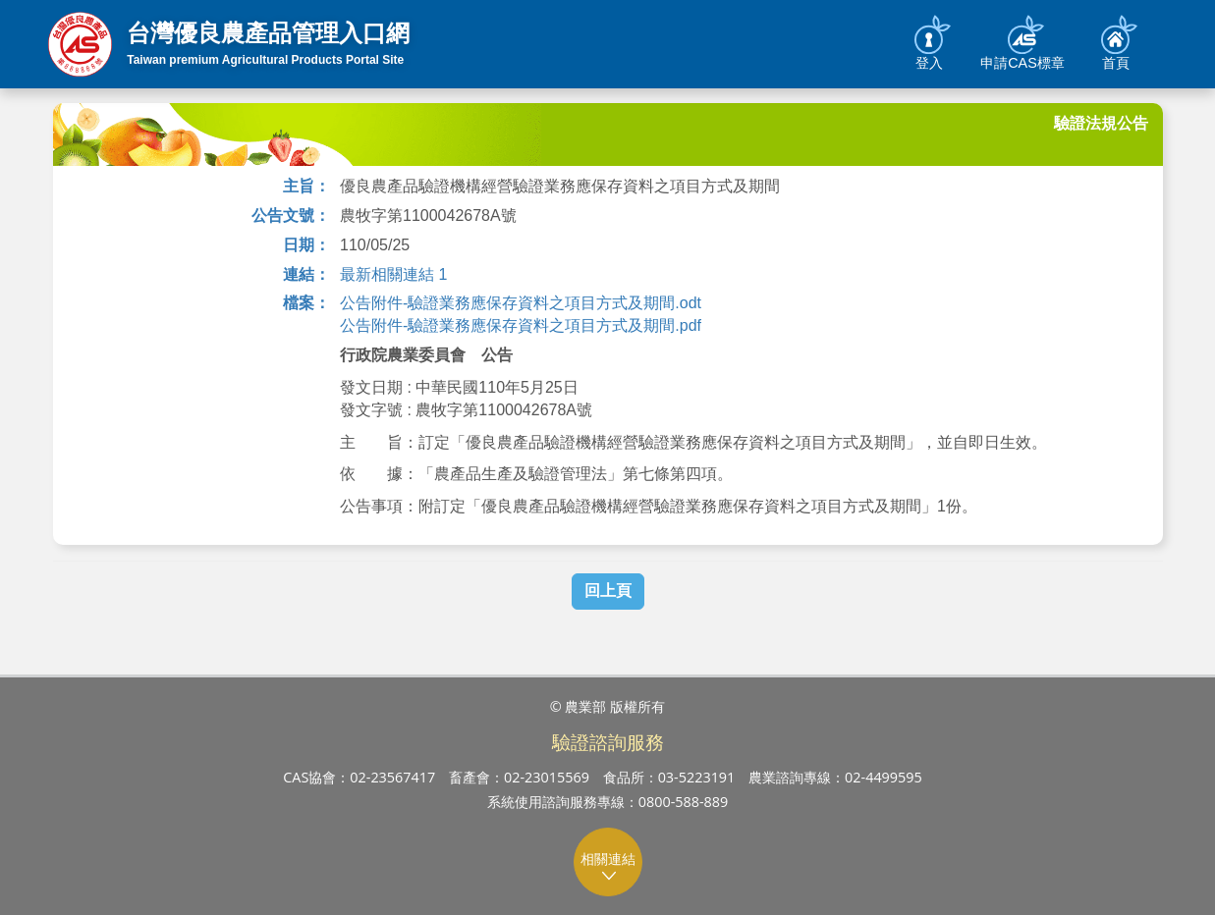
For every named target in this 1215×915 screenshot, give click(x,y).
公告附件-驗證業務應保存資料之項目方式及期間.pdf (520, 325)
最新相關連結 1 (393, 274)
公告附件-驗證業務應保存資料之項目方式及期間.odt (520, 303)
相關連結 (608, 866)
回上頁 (608, 590)
